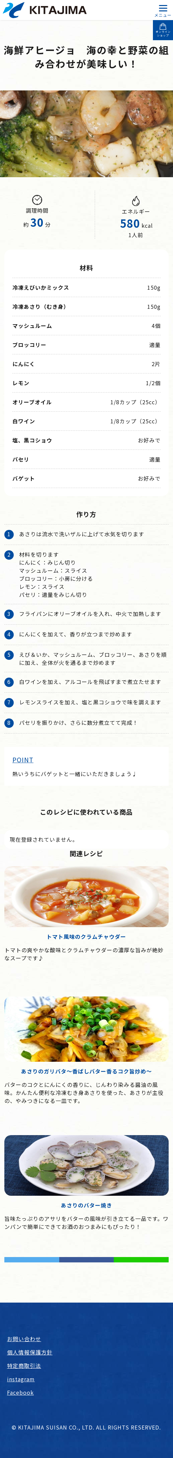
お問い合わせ (24, 1339)
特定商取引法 (24, 1366)
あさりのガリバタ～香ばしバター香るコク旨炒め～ (86, 1071)
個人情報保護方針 (30, 1352)
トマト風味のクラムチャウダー (86, 936)
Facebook (20, 1392)
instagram (21, 1379)
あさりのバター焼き (86, 1205)
